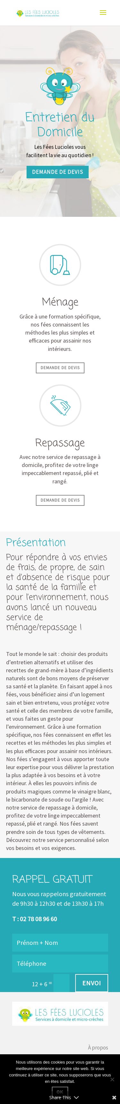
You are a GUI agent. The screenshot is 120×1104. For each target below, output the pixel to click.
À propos (98, 1047)
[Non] (112, 1079)
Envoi (91, 983)
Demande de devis (57, 171)
